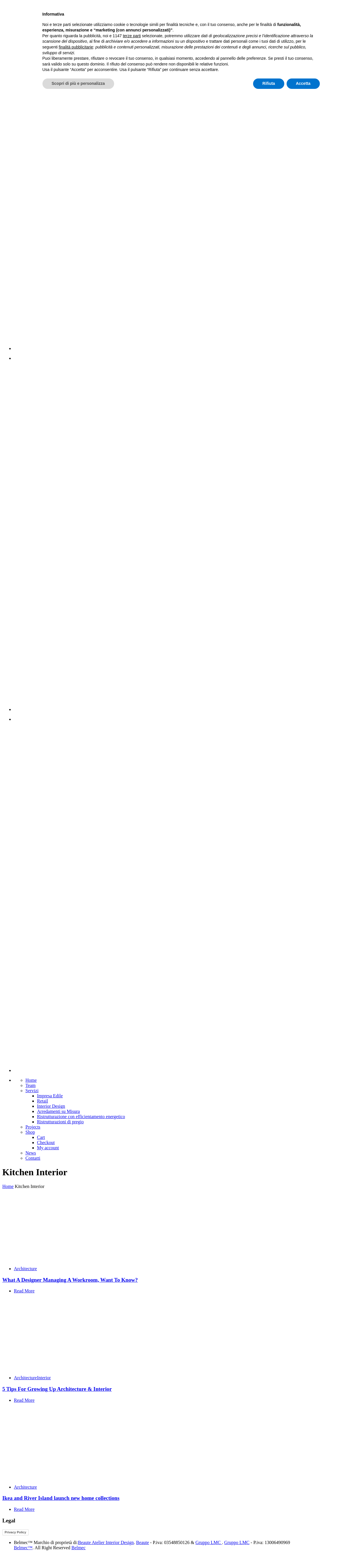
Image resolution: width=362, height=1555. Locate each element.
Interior (44, 1377)
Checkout (46, 1142)
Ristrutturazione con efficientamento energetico (81, 1116)
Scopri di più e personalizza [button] (78, 1539)
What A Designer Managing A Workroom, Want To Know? (70, 1280)
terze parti (132, 1491)
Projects (32, 1126)
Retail (42, 1101)
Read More (24, 1290)
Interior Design (51, 1106)
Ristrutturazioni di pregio (60, 1121)
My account (48, 1147)
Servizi (31, 1090)
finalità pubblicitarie (76, 1502)
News (30, 1152)
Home (31, 1080)
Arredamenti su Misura (58, 1111)
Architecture (25, 1268)
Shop (30, 1132)
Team (30, 1085)
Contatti (32, 1158)
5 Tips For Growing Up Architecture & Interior (57, 1389)
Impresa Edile (50, 1095)
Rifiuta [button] (268, 1539)
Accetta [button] (303, 1539)
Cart (41, 1137)
